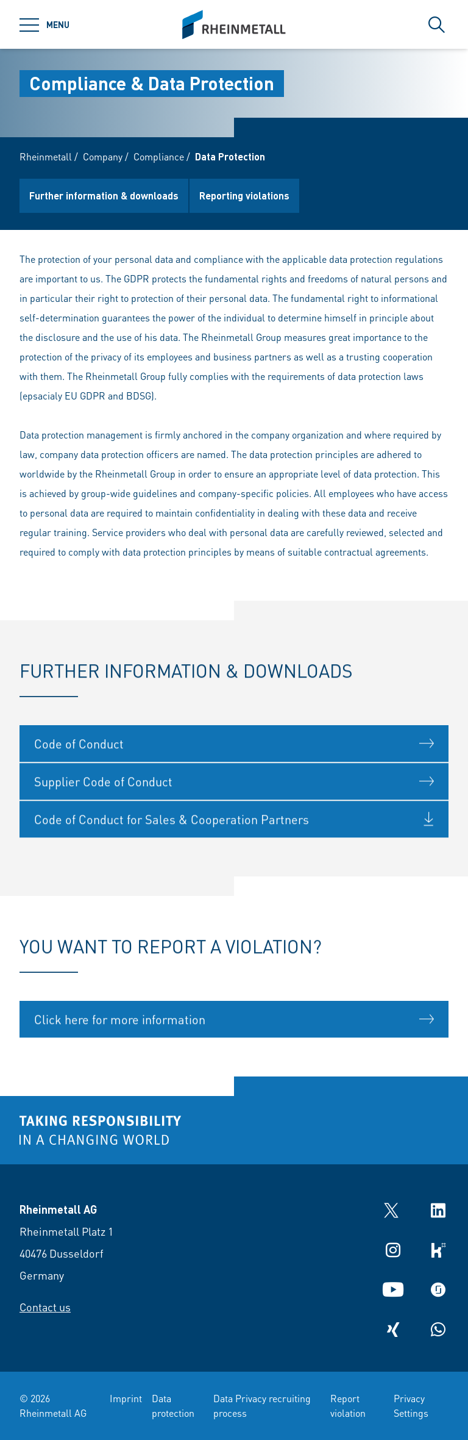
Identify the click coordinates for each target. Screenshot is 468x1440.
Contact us (45, 1307)
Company (102, 156)
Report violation (348, 1405)
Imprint (126, 1398)
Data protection (173, 1405)
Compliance (158, 156)
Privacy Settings (411, 1405)
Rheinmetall (46, 156)
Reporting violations (244, 195)
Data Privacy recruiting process (262, 1405)
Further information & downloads (104, 195)
